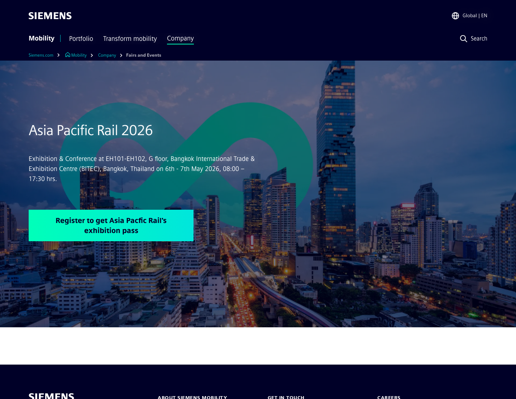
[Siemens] (50, 15)
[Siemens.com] (46, 55)
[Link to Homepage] (76, 55)
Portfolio (81, 39)
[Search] (472, 39)
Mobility (41, 38)
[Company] (107, 55)
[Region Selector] (469, 15)
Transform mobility (130, 39)
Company (180, 38)
